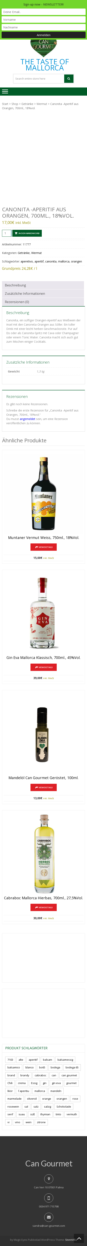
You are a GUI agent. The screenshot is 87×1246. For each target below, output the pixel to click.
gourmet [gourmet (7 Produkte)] (71, 1083)
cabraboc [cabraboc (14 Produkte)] (40, 1075)
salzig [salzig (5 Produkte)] (47, 1106)
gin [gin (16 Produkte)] (44, 1083)
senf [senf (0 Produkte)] (10, 1114)
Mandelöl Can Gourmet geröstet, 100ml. (43, 778)
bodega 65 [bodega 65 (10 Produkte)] (72, 1067)
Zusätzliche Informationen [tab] (25, 293)
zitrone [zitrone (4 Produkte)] (41, 1122)
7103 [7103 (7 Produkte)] (10, 1059)
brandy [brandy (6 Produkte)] (24, 1075)
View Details (46, 547)
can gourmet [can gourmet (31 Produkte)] (69, 1075)
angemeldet (27, 419)
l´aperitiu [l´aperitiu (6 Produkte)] (23, 1091)
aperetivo (27, 261)
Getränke (27, 104)
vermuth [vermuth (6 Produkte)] (72, 1114)
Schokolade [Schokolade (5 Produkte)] (64, 1106)
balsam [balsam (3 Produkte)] (47, 1059)
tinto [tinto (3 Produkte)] (58, 1114)
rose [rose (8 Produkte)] (75, 1098)
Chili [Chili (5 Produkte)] (10, 1083)
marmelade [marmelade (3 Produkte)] (14, 1098)
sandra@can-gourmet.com (48, 1226)
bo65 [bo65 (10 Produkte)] (42, 1067)
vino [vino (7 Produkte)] (17, 1122)
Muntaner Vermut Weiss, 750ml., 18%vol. (43, 538)
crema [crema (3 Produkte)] (22, 1083)
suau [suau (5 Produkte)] (22, 1114)
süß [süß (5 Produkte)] (32, 1114)
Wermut (42, 104)
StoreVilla (71, 1240)
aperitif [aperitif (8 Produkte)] (33, 1059)
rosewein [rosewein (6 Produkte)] (13, 1106)
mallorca (63, 261)
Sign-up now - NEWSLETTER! (43, 4)
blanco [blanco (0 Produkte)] (29, 1067)
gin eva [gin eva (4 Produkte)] (56, 1083)
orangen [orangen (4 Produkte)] (62, 1098)
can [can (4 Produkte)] (54, 1075)
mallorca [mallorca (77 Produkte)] (40, 1091)
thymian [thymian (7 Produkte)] (45, 1114)
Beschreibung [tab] (15, 285)
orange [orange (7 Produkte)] (46, 1098)
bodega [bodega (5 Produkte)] (55, 1067)
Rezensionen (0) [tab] (17, 302)
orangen (76, 261)
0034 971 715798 (49, 1206)
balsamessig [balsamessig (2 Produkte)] (65, 1059)
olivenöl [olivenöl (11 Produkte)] (32, 1098)
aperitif (39, 261)
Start (5, 104)
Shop (15, 104)
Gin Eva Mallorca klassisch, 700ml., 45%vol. (43, 657)
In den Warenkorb (29, 233)
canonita (51, 261)
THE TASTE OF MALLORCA (44, 65)
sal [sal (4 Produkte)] (26, 1106)
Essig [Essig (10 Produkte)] (34, 1083)
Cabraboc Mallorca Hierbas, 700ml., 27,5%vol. (43, 898)
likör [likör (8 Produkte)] (10, 1091)
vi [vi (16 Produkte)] (8, 1122)
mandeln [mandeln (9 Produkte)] (55, 1091)
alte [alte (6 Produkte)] (21, 1059)
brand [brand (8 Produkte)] (11, 1075)
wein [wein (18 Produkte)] (28, 1122)
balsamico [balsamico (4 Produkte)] (13, 1067)
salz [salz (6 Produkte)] (36, 1106)
